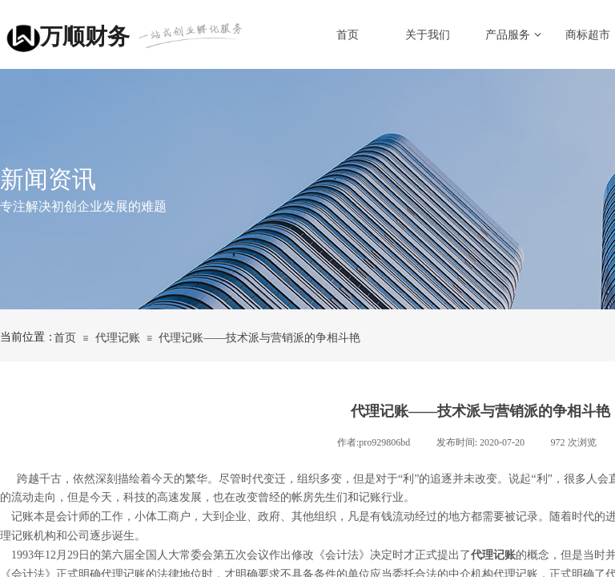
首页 (347, 35)
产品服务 (507, 35)
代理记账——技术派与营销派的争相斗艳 (259, 338)
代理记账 (117, 338)
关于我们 (427, 35)
